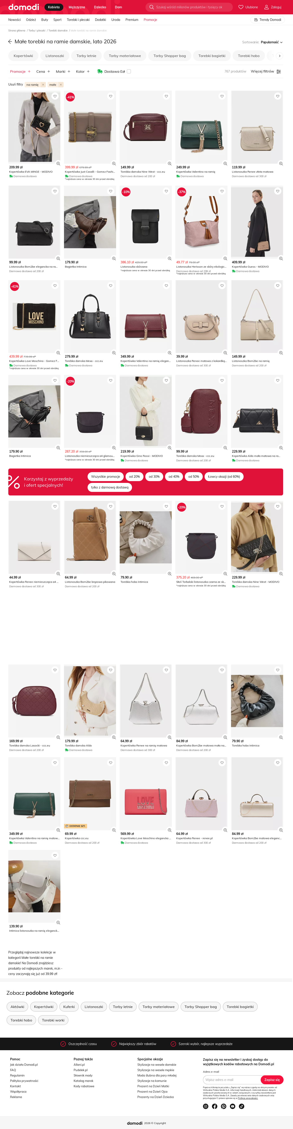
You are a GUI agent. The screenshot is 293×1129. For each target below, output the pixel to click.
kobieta (54, 7)
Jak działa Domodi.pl (24, 1064)
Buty (44, 20)
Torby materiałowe (125, 55)
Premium (132, 20)
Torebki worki (53, 1020)
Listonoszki (55, 55)
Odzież (31, 20)
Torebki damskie (58, 30)
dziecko (100, 7)
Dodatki (100, 20)
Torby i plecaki (37, 30)
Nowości (14, 20)
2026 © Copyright (155, 1123)
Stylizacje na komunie (152, 1081)
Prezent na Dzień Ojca (152, 1091)
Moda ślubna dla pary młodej (156, 1075)
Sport (57, 20)
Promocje (150, 20)
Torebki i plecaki (78, 20)
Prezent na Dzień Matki (153, 1086)
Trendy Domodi (267, 20)
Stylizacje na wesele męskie (155, 1070)
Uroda (115, 20)
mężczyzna (77, 7)
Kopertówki (23, 55)
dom (118, 7)
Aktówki (17, 1006)
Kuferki (69, 1006)
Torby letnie (86, 55)
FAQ (13, 1070)
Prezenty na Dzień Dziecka (155, 1097)
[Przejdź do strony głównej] (23, 7)
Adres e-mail (211, 1071)
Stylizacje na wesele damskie (156, 1064)
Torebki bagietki (211, 55)
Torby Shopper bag (170, 55)
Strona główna (17, 30)
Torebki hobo (249, 55)
